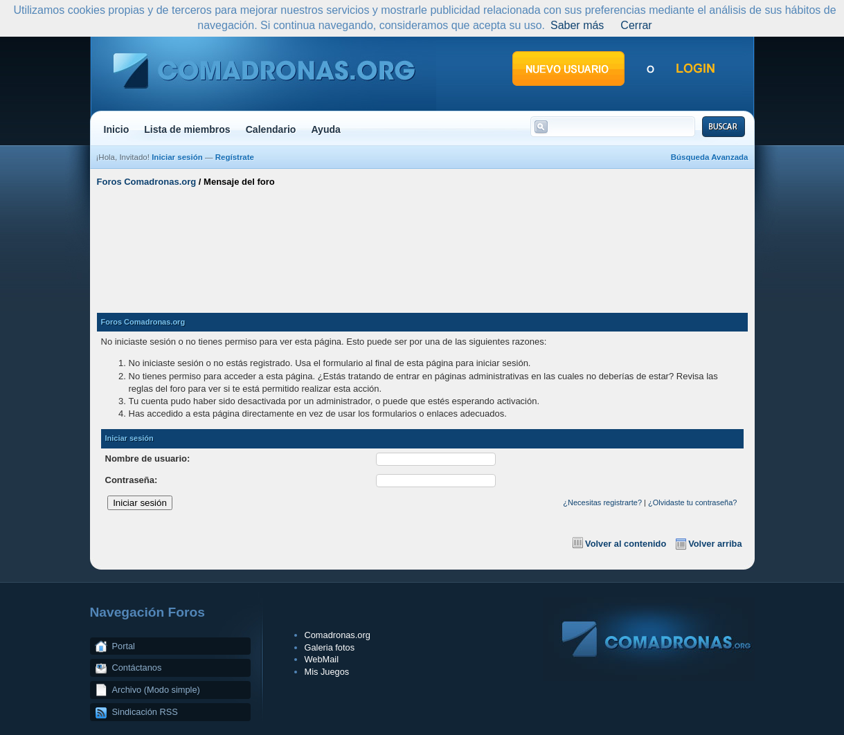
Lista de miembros (187, 129)
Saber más (577, 25)
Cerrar (636, 25)
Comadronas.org (337, 635)
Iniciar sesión (177, 157)
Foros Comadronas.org (147, 181)
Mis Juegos (327, 671)
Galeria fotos (330, 647)
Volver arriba (715, 543)
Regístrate (234, 157)
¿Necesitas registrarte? (602, 502)
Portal (123, 646)
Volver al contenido (625, 543)
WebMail (322, 659)
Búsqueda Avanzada (709, 157)
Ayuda (326, 129)
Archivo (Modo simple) (156, 689)
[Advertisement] (422, 244)
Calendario (271, 129)
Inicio (116, 129)
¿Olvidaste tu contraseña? (692, 502)
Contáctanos (137, 667)
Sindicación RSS (145, 712)
